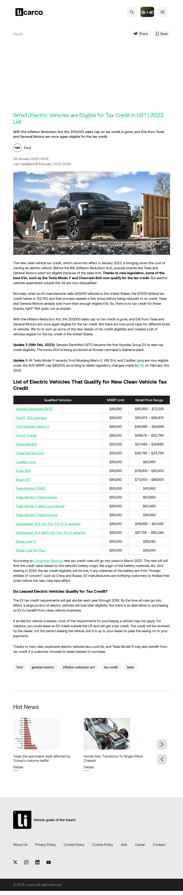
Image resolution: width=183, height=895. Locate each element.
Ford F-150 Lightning (31, 421)
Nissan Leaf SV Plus (30, 554)
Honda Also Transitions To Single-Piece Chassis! (113, 762)
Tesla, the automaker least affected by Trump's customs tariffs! (41, 762)
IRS (141, 369)
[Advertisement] (91, 81)
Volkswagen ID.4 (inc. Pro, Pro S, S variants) (48, 527)
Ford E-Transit (26, 439)
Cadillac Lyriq (25, 466)
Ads (124, 848)
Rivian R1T (23, 483)
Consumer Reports (48, 564)
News (18, 36)
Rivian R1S (23, 474)
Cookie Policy (74, 848)
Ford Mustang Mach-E (32, 430)
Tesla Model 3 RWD (30, 492)
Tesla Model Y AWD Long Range (40, 510)
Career (140, 848)
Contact (159, 848)
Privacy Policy (45, 848)
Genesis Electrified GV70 (34, 413)
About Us (20, 848)
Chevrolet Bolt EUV (30, 457)
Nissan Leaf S (26, 545)
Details (18, 771)
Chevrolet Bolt (26, 448)
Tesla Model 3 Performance (36, 501)
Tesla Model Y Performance (36, 519)
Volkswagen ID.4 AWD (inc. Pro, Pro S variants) (50, 536)
